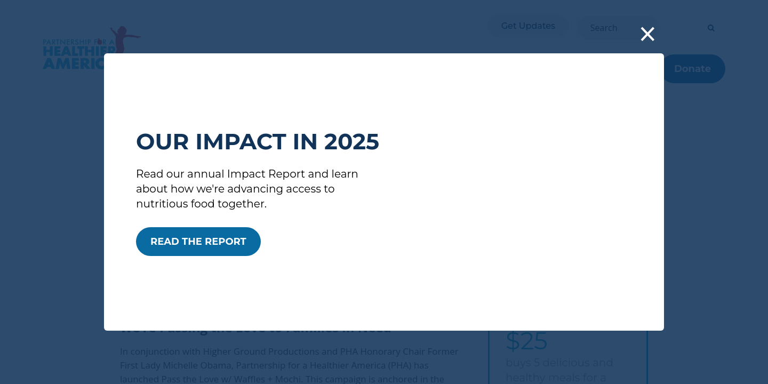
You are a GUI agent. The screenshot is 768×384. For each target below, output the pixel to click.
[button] (647, 35)
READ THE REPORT (198, 241)
